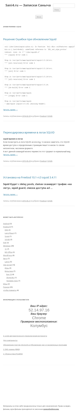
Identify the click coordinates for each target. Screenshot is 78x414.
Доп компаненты (10, 340)
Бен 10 (9, 274)
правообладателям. (51, 409)
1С (6, 249)
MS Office (8, 252)
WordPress (7, 255)
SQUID (49, 116)
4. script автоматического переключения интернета (25, 336)
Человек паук (12, 281)
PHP (4, 242)
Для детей (7, 265)
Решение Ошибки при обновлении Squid (29, 39)
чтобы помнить (9, 290)
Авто (5, 258)
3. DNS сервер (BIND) (11, 349)
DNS (6, 230)
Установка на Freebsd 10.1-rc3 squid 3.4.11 (30, 177)
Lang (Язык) (9, 233)
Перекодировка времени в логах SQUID (28, 132)
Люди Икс (10, 277)
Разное (6, 287)
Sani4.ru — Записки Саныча (28, 5)
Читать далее (10, 109)
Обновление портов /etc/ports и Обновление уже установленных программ (35, 345)
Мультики (9, 271)
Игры (7, 268)
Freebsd (43, 116)
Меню (39, 17)
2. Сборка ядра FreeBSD (13, 354)
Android (6, 223)
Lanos (7, 261)
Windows (7, 246)
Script (7, 236)
